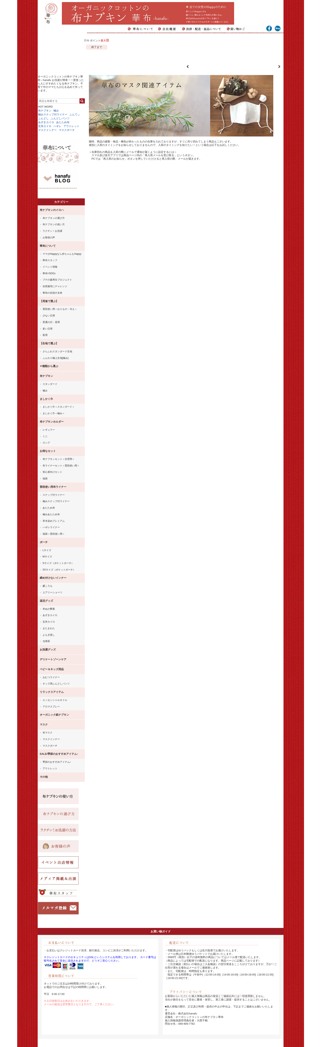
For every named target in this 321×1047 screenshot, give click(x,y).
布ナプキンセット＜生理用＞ (59, 459)
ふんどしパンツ (60, 118)
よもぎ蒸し (49, 634)
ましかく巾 (46, 398)
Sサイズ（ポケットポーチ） (58, 563)
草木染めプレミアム (54, 521)
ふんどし (43, 118)
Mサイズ (47, 556)
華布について (48, 245)
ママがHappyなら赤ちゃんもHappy (62, 253)
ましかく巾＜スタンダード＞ (59, 406)
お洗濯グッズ (48, 649)
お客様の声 (49, 237)
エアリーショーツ (52, 592)
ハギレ (57, 126)
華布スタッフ (50, 260)
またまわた (49, 628)
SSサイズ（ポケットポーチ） (59, 569)
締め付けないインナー (53, 577)
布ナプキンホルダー (52, 421)
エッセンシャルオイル (55, 700)
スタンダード (50, 384)
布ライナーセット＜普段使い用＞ (61, 465)
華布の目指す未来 (52, 292)
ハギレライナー (51, 527)
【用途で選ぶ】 (49, 301)
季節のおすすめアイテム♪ (57, 762)
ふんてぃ (74, 114)
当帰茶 (46, 641)
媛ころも (47, 585)
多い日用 (47, 328)
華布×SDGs (49, 273)
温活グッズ (46, 600)
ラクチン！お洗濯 (52, 231)
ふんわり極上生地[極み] (56, 358)
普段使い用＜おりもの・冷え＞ (60, 309)
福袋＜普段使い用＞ (54, 533)
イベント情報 (50, 266)
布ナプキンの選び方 (54, 218)
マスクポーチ (67, 130)
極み (56, 110)
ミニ (45, 436)
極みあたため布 (51, 514)
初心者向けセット (52, 472)
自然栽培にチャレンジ (55, 286)
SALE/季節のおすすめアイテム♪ (59, 753)
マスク (44, 724)
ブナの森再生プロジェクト (57, 279)
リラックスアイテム (52, 691)
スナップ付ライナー (54, 494)
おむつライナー (51, 677)
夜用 (45, 335)
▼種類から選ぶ (49, 366)
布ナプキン (44, 110)
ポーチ (44, 542)
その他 (44, 776)
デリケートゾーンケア (53, 659)
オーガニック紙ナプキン (54, 714)
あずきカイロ (46, 122)
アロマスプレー (51, 706)
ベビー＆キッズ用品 (52, 669)
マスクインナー (47, 130)
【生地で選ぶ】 (49, 343)
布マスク (47, 732)
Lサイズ (47, 550)
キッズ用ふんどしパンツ (56, 683)
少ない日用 (49, 315)
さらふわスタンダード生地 (57, 351)
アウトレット (71, 126)
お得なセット (48, 450)
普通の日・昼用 (51, 322)
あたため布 (62, 122)
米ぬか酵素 (49, 608)
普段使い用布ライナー (53, 486)
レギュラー (49, 429)
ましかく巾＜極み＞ (54, 413)
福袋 (45, 478)
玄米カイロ (44, 126)
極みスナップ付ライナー (52, 114)
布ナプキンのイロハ (52, 209)
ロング (46, 442)
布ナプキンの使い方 (54, 224)
